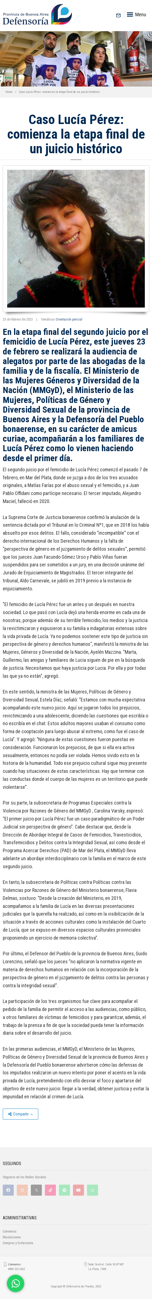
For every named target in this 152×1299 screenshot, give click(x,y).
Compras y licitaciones (18, 1243)
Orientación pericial (69, 319)
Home (9, 92)
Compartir (20, 1114)
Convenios (10, 1231)
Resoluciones (12, 1237)
